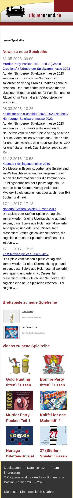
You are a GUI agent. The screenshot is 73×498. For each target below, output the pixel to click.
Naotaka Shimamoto (34, 317)
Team (55, 467)
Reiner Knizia (40, 333)
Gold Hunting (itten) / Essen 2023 (18, 381)
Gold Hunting (18, 312)
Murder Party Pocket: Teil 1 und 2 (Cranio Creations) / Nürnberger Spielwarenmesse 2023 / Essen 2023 (21, 417)
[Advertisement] (38, 32)
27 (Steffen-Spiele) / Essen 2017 (26, 254)
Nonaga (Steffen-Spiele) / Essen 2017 (29, 209)
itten (23, 317)
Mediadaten (12, 467)
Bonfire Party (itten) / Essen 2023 (52, 381)
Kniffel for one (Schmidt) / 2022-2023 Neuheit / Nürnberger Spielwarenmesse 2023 (55, 417)
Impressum (12, 472)
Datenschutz (36, 467)
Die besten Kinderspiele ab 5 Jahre (29, 492)
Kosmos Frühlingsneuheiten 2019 (26, 163)
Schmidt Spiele (28, 333)
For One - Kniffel (20, 328)
